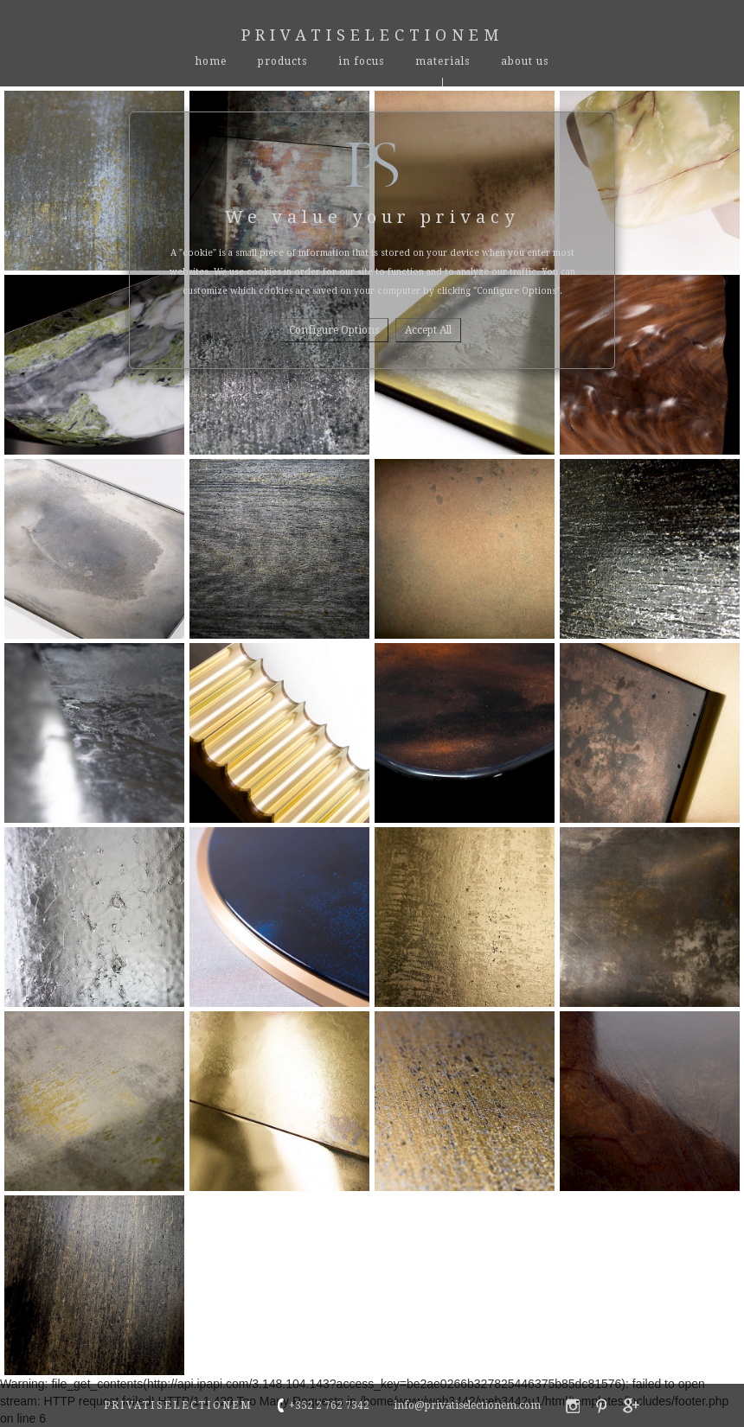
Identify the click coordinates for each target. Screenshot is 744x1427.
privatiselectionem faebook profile (573, 1405)
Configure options (334, 330)
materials (442, 61)
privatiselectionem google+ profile (631, 1405)
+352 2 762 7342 (329, 1405)
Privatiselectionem (372, 35)
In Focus (361, 61)
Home (211, 61)
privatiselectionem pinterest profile (601, 1405)
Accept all (428, 330)
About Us (524, 61)
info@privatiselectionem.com (467, 1405)
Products (282, 61)
